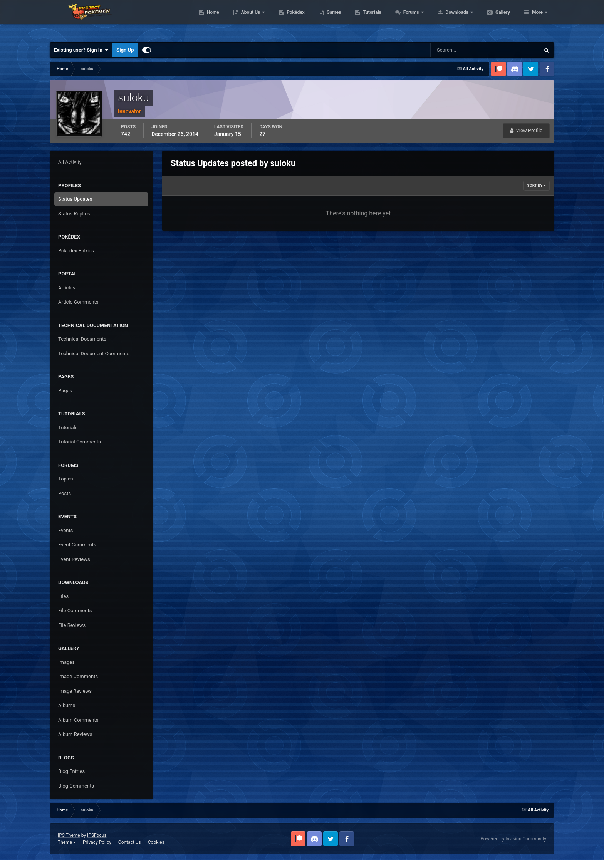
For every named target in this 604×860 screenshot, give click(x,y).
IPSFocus (96, 835)
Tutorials (408, 19)
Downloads (494, 19)
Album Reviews (75, 734)
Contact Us (129, 842)
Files (63, 596)
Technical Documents (82, 339)
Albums (66, 705)
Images (66, 662)
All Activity (70, 162)
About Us (287, 19)
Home (249, 19)
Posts (64, 493)
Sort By (536, 185)
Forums (448, 19)
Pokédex (332, 19)
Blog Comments (76, 786)
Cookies (156, 842)
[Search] (462, 50)
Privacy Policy (97, 842)
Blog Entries (71, 771)
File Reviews (72, 625)
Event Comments (77, 545)
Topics (65, 479)
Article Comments (78, 302)
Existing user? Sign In (81, 50)
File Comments (75, 610)
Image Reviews (75, 691)
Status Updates (75, 199)
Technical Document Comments (93, 353)
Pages (65, 390)
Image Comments (78, 676)
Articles (66, 288)
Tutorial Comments (79, 442)
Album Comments (78, 720)
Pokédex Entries (76, 251)
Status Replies (74, 214)
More (537, 19)
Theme (67, 842)
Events (65, 530)
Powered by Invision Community (513, 839)
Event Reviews (74, 559)
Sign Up (125, 50)
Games (370, 19)
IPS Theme (69, 835)
